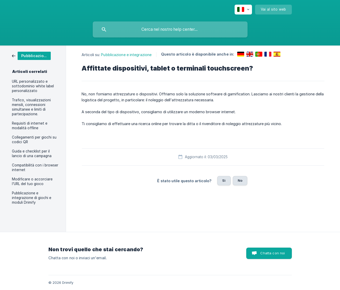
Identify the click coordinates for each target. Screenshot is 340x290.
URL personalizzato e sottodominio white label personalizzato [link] (33, 86)
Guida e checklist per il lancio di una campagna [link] (32, 153)
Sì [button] (224, 180)
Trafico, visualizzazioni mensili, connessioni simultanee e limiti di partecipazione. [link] (31, 107)
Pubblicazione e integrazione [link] (126, 54)
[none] (243, 9)
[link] (31, 55)
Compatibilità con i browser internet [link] (35, 167)
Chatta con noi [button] (272, 253)
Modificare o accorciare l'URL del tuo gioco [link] (32, 181)
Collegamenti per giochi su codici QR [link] (34, 139)
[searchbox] (170, 29)
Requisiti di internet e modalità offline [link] (29, 125)
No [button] (240, 180)
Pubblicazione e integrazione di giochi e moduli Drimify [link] (31, 197)
